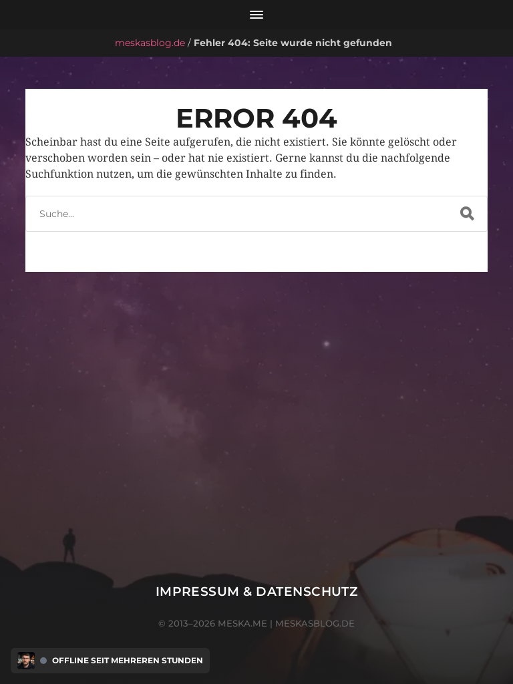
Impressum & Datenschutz (257, 591)
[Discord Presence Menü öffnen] (26, 660)
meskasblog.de (150, 43)
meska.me (242, 623)
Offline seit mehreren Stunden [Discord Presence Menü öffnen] (127, 660)
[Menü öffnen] (256, 14)
